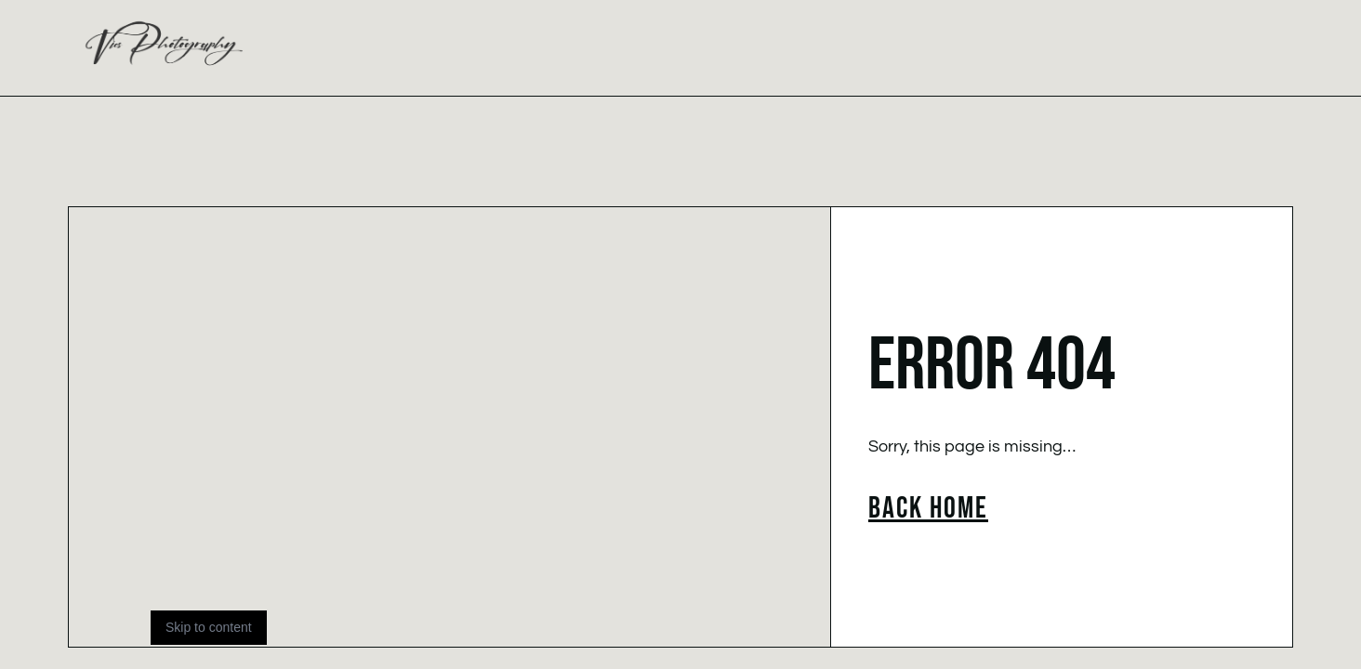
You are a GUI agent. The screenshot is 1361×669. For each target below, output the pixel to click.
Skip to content (208, 627)
